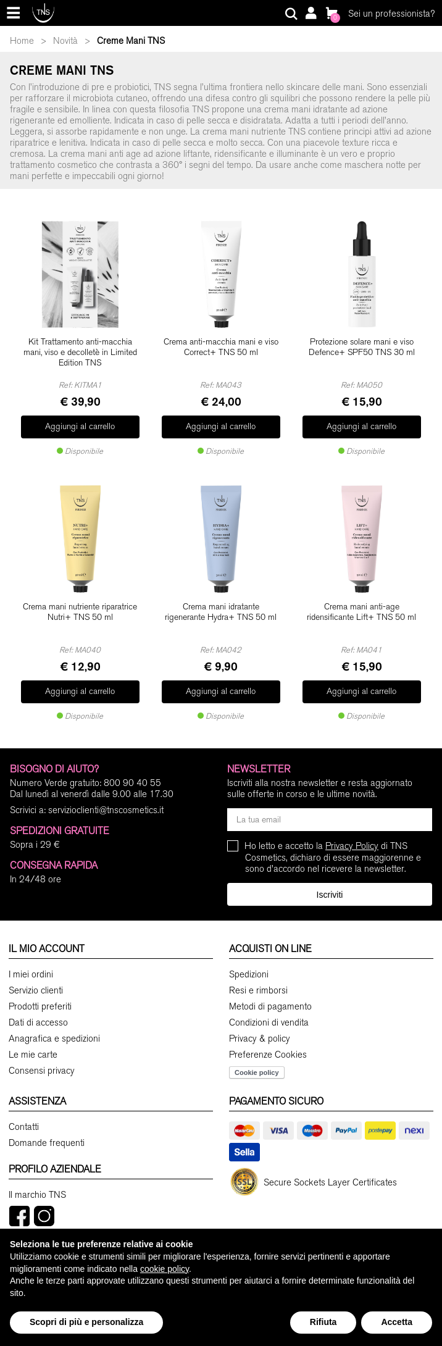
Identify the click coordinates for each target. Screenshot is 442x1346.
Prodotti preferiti (40, 992)
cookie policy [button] (164, 1269)
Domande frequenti (47, 1128)
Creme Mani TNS (131, 40)
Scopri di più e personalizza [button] (86, 1322)
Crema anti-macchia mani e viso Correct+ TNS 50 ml (221, 347)
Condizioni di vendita (269, 1008)
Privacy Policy (351, 831)
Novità (65, 40)
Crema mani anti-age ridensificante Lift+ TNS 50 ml (361, 605)
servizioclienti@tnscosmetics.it (106, 795)
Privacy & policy (259, 1024)
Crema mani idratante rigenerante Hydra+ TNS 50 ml (221, 605)
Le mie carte (33, 1040)
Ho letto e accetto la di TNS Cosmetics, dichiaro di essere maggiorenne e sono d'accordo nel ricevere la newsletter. (333, 842)
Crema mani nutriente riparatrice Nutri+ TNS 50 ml (80, 605)
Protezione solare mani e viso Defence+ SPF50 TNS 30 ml (362, 347)
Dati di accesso (38, 1008)
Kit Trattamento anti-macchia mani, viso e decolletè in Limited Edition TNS (80, 352)
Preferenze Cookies (268, 1040)
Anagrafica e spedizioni (54, 1024)
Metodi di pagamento (270, 992)
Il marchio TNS (37, 1180)
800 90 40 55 (132, 768)
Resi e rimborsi (258, 976)
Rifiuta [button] (323, 1322)
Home (22, 40)
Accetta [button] (396, 1322)
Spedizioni (249, 960)
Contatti (24, 1112)
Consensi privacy (42, 1056)
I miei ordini (31, 960)
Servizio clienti (36, 976)
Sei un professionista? (391, 13)
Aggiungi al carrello (80, 422)
